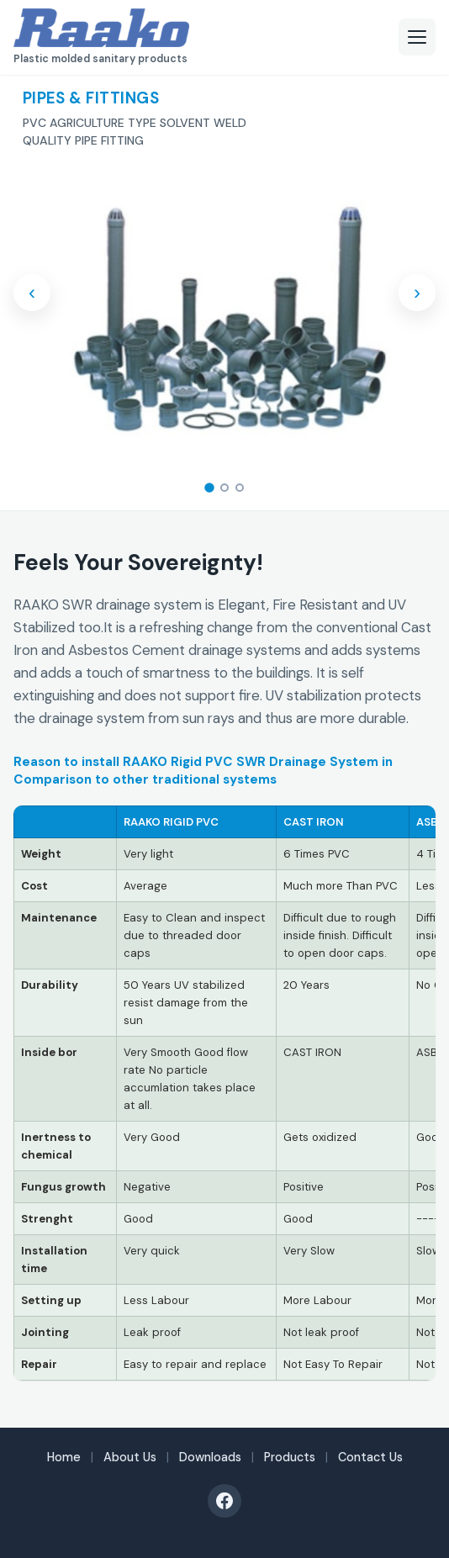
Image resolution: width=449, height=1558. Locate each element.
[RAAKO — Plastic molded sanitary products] (101, 37)
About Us (129, 1457)
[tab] (209, 488)
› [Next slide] (417, 292)
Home (64, 1457)
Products (289, 1457)
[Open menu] (417, 36)
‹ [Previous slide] (32, 292)
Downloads (210, 1457)
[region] (224, 1093)
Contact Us (370, 1457)
